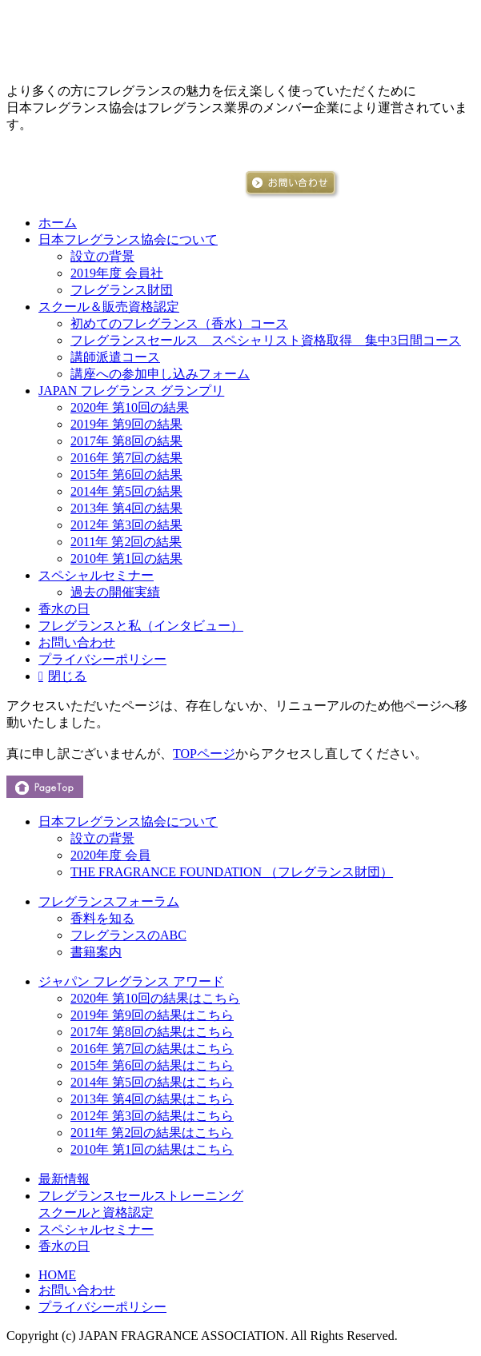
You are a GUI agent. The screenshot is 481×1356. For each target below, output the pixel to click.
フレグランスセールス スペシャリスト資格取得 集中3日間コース (265, 340)
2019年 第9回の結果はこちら (152, 1015)
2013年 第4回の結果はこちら (152, 1099)
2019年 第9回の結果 (126, 424)
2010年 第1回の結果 (126, 558)
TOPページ (204, 753)
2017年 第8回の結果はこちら (152, 1032)
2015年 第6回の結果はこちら (152, 1065)
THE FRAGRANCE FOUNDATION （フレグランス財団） (231, 872)
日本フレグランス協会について (128, 239)
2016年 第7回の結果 (126, 458)
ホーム (57, 222)
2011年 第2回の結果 (126, 541)
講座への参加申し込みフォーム (160, 374)
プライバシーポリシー (102, 659)
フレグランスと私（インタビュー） (140, 625)
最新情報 (64, 1179)
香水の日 (64, 609)
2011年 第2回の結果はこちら (151, 1132)
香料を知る (102, 918)
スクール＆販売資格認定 (108, 306)
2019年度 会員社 (116, 273)
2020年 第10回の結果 (129, 407)
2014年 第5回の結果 (126, 491)
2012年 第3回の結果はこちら (152, 1116)
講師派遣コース (115, 357)
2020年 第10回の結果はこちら (155, 998)
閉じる (67, 676)
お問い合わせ (76, 642)
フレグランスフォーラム (108, 901)
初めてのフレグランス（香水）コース (179, 323)
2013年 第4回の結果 (126, 508)
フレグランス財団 (121, 290)
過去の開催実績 (115, 592)
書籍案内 (96, 952)
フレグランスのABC (128, 935)
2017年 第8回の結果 (126, 441)
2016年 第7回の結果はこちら (152, 1048)
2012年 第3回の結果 (126, 525)
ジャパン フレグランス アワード (131, 981)
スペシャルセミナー (96, 575)
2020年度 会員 (110, 855)
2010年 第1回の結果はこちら (152, 1149)
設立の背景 (102, 256)
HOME (57, 1275)
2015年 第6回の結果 (126, 474)
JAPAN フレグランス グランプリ (131, 390)
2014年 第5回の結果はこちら (152, 1082)
